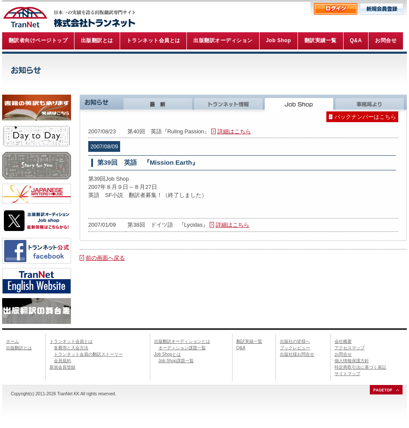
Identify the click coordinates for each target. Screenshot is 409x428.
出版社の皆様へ (295, 341)
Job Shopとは (167, 354)
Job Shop (300, 104)
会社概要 (343, 341)
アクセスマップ (350, 347)
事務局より (371, 104)
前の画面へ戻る (105, 258)
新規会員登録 (62, 367)
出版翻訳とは (19, 347)
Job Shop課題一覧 (176, 360)
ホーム (12, 341)
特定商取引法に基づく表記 (360, 367)
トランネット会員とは (71, 341)
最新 (159, 104)
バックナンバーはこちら (365, 117)
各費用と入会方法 (71, 347)
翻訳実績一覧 (249, 341)
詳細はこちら (234, 131)
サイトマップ (347, 373)
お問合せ (343, 354)
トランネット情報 (229, 104)
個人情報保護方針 (352, 360)
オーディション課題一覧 (182, 347)
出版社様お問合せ (297, 354)
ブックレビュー (295, 347)
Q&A (240, 347)
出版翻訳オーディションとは (182, 341)
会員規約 (62, 360)
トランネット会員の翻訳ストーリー (88, 354)
